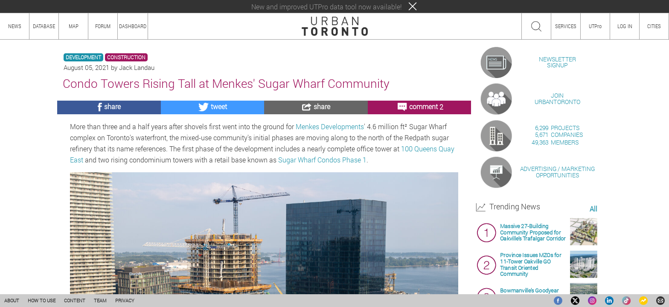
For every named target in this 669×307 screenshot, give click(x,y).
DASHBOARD (133, 26)
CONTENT (74, 300)
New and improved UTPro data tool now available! (326, 6)
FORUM (103, 26)
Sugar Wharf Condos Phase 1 (322, 159)
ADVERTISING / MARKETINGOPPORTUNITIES (557, 270)
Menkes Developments (330, 126)
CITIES (654, 26)
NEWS (14, 26)
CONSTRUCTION (126, 57)
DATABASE (44, 26)
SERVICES (565, 26)
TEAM (100, 300)
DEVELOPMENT (83, 57)
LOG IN (624, 26)
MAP (74, 26)
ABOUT (11, 300)
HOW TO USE (41, 300)
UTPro (595, 26)
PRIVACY (124, 300)
